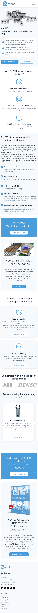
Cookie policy (5, 604)
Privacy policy (5, 600)
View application (19, 334)
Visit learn (18, 286)
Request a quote (9, 62)
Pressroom (4, 609)
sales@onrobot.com (7, 584)
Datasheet (26, 62)
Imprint (3, 606)
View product (18, 438)
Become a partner (19, 474)
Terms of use (5, 602)
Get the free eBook (19, 554)
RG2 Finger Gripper (18, 420)
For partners (4, 598)
